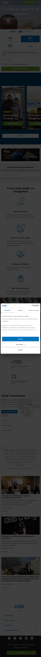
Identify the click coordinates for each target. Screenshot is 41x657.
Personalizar (20, 344)
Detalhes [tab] (20, 310)
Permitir (20, 339)
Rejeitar (20, 350)
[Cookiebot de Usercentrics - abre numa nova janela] (31, 306)
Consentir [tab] (7, 310)
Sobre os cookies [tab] (33, 310)
